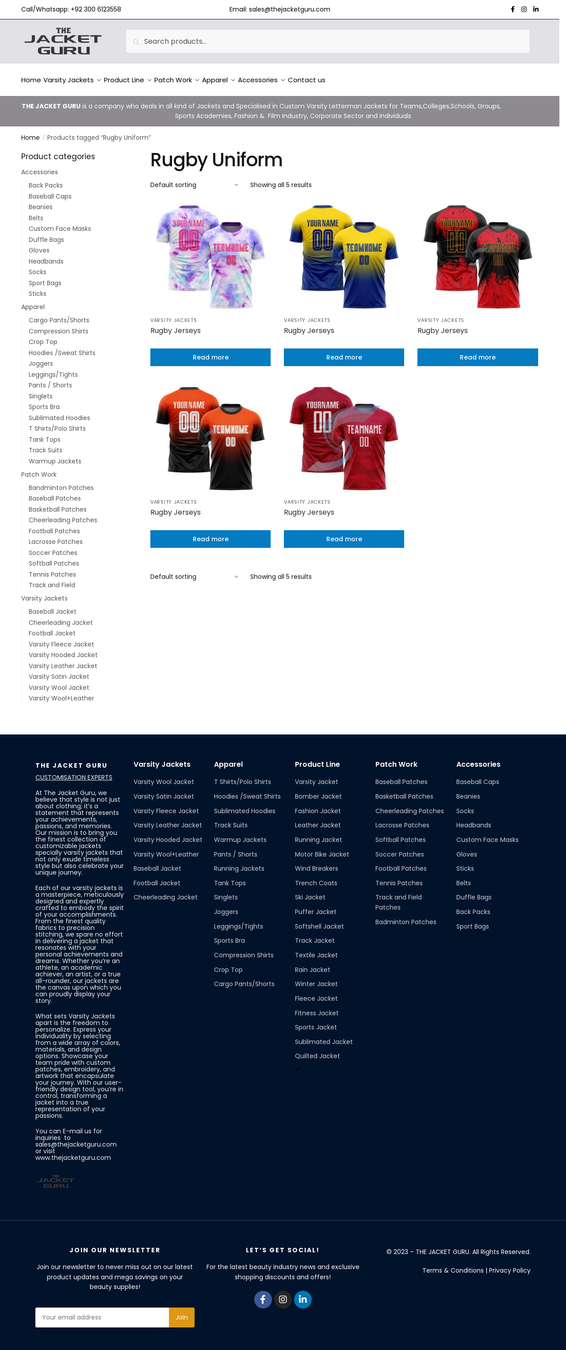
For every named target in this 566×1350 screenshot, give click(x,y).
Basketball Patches (58, 504)
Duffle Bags (46, 234)
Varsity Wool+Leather (61, 692)
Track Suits (45, 444)
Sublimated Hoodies (59, 412)
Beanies (41, 201)
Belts (36, 212)
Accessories (39, 166)
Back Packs (46, 180)
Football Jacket (52, 627)
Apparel (33, 301)
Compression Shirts (58, 325)
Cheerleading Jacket (61, 617)
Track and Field (52, 579)
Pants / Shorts (50, 379)
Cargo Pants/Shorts (59, 314)
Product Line (317, 759)
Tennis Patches (52, 569)
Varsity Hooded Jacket (63, 649)
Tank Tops (45, 434)
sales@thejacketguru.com (289, 9)
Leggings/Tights (53, 369)
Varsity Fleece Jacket (61, 639)
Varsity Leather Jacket (63, 660)
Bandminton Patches (61, 482)
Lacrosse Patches (56, 536)
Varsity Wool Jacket (59, 682)
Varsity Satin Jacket (59, 671)
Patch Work (39, 469)
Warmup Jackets (55, 455)
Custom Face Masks (60, 223)
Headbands (46, 256)
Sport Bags (45, 277)
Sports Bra (44, 401)
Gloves (39, 245)
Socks (37, 266)
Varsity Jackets (173, 314)
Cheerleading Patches (63, 514)
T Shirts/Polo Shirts (57, 423)
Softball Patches (54, 558)
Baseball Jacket (52, 606)
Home (30, 132)
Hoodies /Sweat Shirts (62, 347)
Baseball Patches (55, 493)
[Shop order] (195, 180)
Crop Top (43, 336)
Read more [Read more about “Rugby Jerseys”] (211, 352)
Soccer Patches (53, 547)
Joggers (41, 358)
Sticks (37, 288)
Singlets (41, 390)
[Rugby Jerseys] (210, 251)
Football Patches (54, 525)
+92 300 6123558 (96, 9)
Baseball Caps (50, 191)
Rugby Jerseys (175, 325)
